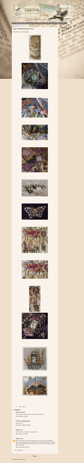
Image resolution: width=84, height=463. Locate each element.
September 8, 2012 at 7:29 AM (23, 425)
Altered (64, 23)
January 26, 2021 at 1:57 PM (22, 447)
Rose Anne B (19, 412)
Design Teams (21, 23)
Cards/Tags (57, 23)
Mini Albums (44, 23)
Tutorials (38, 23)
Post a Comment (19, 450)
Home (14, 23)
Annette (18, 429)
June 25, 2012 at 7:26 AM (22, 416)
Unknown (18, 438)
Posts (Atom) (22, 459)
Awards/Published (30, 23)
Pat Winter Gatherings (21, 421)
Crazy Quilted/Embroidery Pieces (20, 25)
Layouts (51, 23)
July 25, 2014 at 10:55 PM (22, 433)
